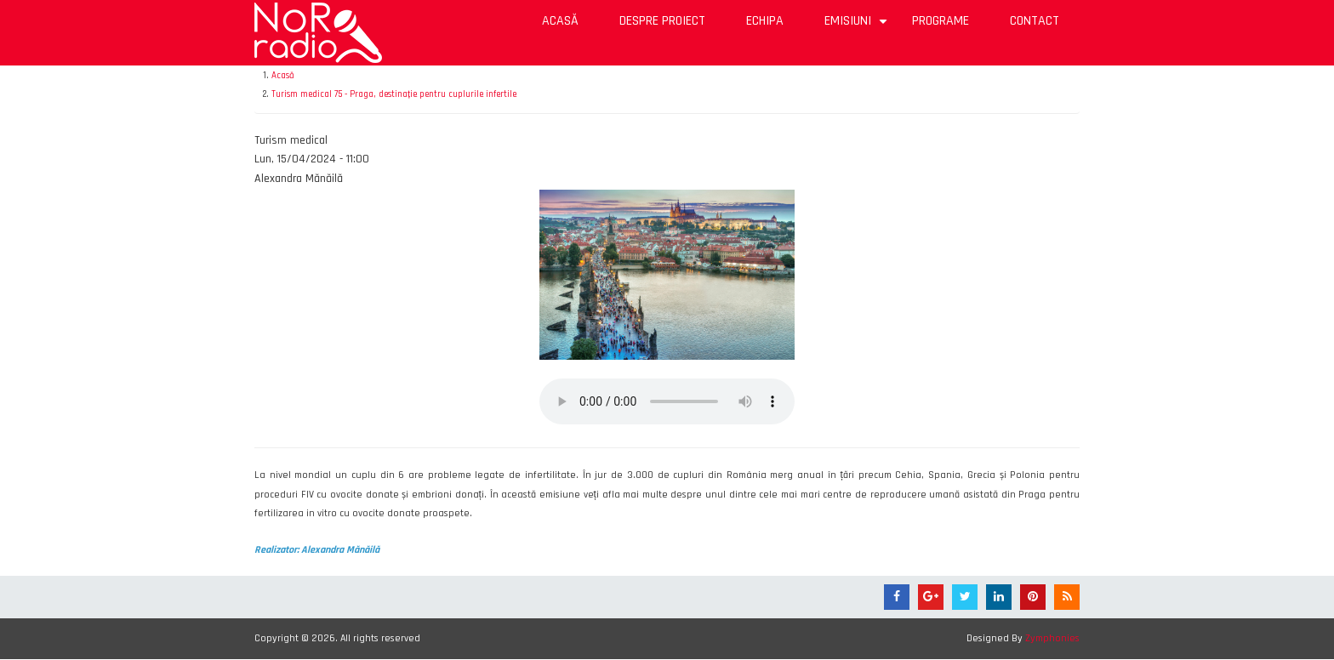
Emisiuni (858, 27)
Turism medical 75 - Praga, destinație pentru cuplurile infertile (393, 94)
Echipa (765, 21)
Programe (940, 21)
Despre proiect (662, 21)
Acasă (560, 21)
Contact (1034, 21)
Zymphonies (1052, 638)
